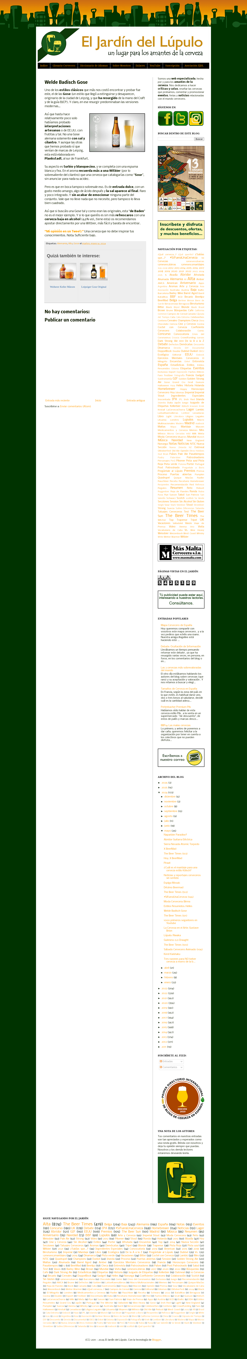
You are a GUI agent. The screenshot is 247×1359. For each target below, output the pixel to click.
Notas (173, 444)
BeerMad (163, 300)
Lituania (162, 420)
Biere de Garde (121, 1316)
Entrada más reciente (57, 400)
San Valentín (162, 1323)
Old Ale (176, 451)
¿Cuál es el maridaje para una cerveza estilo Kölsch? (180, 869)
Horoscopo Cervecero (185, 1262)
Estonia (175, 369)
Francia (190, 375)
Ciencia (173, 324)
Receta (174, 481)
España (163, 365)
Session (174, 501)
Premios (189, 471)
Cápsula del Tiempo (192, 1316)
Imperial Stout (151, 1235)
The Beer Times (181, 516)
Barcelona (163, 293)
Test (186, 511)
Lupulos (188, 419)
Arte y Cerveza (188, 286)
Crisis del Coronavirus (139, 1279)
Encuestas (175, 361)
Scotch (181, 498)
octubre (169, 806)
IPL (180, 400)
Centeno (162, 320)
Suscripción (172, 65)
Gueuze (200, 382)
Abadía (173, 275)
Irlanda (200, 399)
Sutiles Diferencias (185, 508)
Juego (185, 403)
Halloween (163, 385)
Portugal (199, 464)
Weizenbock (176, 533)
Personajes (164, 461)
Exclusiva (163, 372)
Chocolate (163, 324)
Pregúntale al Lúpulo (170, 471)
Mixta (201, 433)
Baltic (201, 290)
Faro (160, 375)
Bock (194, 307)
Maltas (162, 426)
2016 (195, 268)
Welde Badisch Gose (175, 911)
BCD (180, 297)
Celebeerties (197, 317)
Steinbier (181, 505)
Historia (189, 385)
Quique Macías (183, 478)
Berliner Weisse (186, 301)
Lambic (200, 409)
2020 (174, 271)
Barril (201, 293)
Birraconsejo (171, 304)
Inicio (98, 400)
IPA (174, 399)
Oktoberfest (164, 451)
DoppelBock (165, 351)
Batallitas (163, 297)
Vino (192, 527)
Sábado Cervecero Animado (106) (183, 949)
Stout (189, 505)
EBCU (201, 351)
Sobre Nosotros (122, 65)
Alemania (62, 243)
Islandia (162, 403)
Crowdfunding (188, 337)
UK (202, 520)
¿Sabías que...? (79, 1249)
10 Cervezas (197, 1272)
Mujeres (182, 437)
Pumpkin (199, 474)
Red (192, 484)
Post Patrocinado (169, 467)
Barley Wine (176, 293)
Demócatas (186, 344)
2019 (167, 271)
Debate (163, 344)
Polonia (182, 464)
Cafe (190, 310)
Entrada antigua (136, 400)
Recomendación (179, 484)
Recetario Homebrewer (191, 481)
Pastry (161, 458)
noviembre (170, 801)
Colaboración (183, 330)
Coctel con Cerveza (172, 327)
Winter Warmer (172, 537)
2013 (176, 268)
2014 (182, 268)
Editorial (177, 355)
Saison (173, 495)
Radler (200, 478)
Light (169, 416)
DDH (181, 341)
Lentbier (185, 413)
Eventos (198, 368)
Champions (184, 320)
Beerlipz (199, 297)
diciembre (170, 796)
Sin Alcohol (185, 501)
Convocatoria (181, 334)
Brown (161, 310)
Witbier (184, 536)
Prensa (200, 471)
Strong (162, 508)
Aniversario (188, 283)
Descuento (199, 345)
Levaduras (198, 413)
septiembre (171, 811)
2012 (170, 268)
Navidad (177, 440)
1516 (160, 268)
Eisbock (200, 355)
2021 (181, 271)
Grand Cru (178, 382)
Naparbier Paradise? (175, 834)
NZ (190, 448)
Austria (185, 290)
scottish (189, 498)
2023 (195, 271)
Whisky (200, 533)
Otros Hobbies (196, 451)
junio (167, 826)
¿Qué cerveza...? (167, 254)
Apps (201, 283)
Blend (176, 307)
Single (161, 505)
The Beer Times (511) (175, 915)
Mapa (173, 427)
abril (167, 968)
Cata (172, 317)
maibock (200, 424)
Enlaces (140, 65)
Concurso (164, 334)
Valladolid (178, 523)
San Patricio (192, 495)
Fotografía (179, 376)
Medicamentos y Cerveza (173, 430)
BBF (173, 296)
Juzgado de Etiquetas (140, 1272)
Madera (180, 424)
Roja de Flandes (179, 491)
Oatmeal (199, 447)
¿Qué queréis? (185, 255)
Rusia (160, 495)
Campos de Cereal (177, 314)
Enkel (187, 362)
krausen (194, 406)
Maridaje (186, 426)
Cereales (172, 320)
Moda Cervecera (167, 437)
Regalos (162, 488)
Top (171, 520)
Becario (189, 297)
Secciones (163, 501)
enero (168, 982)
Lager (190, 409)
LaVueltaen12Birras (168, 413)
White (160, 537)
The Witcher (106, 1303)
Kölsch (185, 406)
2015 (189, 268)
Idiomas (179, 392)
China (201, 321)
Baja (193, 290)
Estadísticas (177, 365)
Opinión (184, 451)
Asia (202, 287)
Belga (173, 300)
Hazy (172, 386)
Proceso (162, 474)
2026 (165, 782)
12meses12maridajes (192, 264)
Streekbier (199, 505)
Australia (175, 290)
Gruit (190, 382)
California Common (150, 1316)
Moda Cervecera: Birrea (177, 901)
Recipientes (163, 485)
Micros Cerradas (176, 434)
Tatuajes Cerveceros (170, 511)
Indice (44, 65)
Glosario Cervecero (64, 65)
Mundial (191, 437)
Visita (201, 526)
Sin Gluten (198, 501)
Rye (166, 495)
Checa (194, 320)
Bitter (161, 307)
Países (173, 454)
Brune (169, 310)
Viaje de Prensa (135, 1299)
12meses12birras (167, 264)
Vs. (186, 530)
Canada (191, 314)
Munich (200, 437)
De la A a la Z (194, 341)
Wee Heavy (197, 530)
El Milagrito (53, 1293)
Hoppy (183, 389)
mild (188, 434)
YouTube (155, 65)
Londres (174, 420)
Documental (198, 348)
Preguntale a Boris (193, 468)
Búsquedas (180, 310)
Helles (179, 385)
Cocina (200, 324)
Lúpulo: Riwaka (172, 935)
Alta (70, 243)
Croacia (175, 338)
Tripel (194, 520)
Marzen (200, 427)
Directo (177, 348)
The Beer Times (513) (176, 853)
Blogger (156, 1340)
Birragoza (184, 304)
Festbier (168, 375)
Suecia (170, 508)
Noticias (183, 444)
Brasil (201, 307)
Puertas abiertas (181, 474)
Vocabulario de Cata (170, 530)
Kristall (161, 410)
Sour (167, 505)
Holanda (199, 385)
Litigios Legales (195, 416)
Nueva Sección (190, 1242)
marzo (168, 972)
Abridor (185, 275)
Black (169, 307)
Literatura (179, 417)
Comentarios (168, 1067)
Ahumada (163, 279)
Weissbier (163, 533)
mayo (168, 831)
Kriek (201, 406)
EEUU (188, 354)
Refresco (199, 485)
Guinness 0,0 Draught (176, 940)
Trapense (182, 520)
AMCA (161, 283)
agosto (168, 816)
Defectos (174, 344)
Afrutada (199, 275)
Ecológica (163, 354)
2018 (160, 271)
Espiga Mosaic (172, 883)
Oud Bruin (163, 454)
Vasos (188, 523)
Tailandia (199, 508)
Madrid (189, 423)
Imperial (189, 392)
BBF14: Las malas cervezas (176, 725)
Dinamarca (164, 348)
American (172, 283)
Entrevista (198, 361)
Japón (177, 403)
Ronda (193, 491)
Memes (193, 430)
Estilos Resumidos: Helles (178, 906)
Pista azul (191, 460)
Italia (170, 403)
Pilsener (180, 460)
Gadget (200, 375)
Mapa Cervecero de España (176, 625)
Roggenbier (163, 492)
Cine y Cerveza (187, 324)
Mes (201, 430)
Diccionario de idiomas (94, 65)
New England (195, 440)
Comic (201, 331)
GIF (175, 378)
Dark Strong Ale (168, 341)
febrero (169, 977)
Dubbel (185, 351)
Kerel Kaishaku (172, 954)
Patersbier (175, 458)
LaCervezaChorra (176, 410)
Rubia (201, 492)
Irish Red (189, 399)
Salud (181, 494)
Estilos (190, 365)
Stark (173, 505)
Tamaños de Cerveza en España (179, 688)
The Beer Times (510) (176, 945)
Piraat (167, 863)
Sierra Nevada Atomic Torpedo (181, 844)
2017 (201, 268)
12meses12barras (195, 261)
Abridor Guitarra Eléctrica (178, 839)
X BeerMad (170, 849)
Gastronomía (165, 379)
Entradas (166, 1061)
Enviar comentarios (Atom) (75, 406)
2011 (164, 1047)
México (162, 433)
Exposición (182, 372)
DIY (187, 348)
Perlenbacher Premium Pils (176, 707)
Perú (173, 461)
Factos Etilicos (196, 372)
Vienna (183, 527)
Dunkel (194, 351)
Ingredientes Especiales (187, 395)
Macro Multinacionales (142, 1282)
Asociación (163, 290)
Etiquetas (185, 368)
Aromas (173, 286)
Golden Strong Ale (187, 1259)
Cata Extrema (183, 317)
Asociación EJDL (194, 65)
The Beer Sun (131, 1231)
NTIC (193, 444)
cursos (200, 337)
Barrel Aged (190, 293)
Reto (189, 488)
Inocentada (164, 399)
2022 (188, 271)
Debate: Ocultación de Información (181, 646)
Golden (182, 379)
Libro (161, 416)
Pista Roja (175, 1245)
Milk (194, 433)
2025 (160, 275)
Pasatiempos (196, 454)
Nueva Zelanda (177, 448)
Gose (76, 243)
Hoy (172, 392)
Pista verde (170, 464)
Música (162, 440)
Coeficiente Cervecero (152, 1276)
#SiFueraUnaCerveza (183, 258)
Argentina (162, 287)
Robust (200, 488)
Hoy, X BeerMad (173, 858)
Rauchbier (163, 481)
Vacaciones (164, 523)
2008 (164, 268)
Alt (185, 280)
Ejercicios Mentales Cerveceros (178, 358)
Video (172, 526)
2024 (201, 271)
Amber (200, 279)
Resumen (176, 488)
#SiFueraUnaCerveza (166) (179, 897)
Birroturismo (197, 303)
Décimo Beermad (173, 887)
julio (167, 821)
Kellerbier (175, 406)
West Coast (189, 533)
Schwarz (171, 498)
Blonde (185, 307)
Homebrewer (166, 389)
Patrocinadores (195, 457)
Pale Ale (183, 454)
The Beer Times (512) (176, 892)
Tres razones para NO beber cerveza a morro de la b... (180, 960)
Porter (190, 464)
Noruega (163, 444)
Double (176, 351)
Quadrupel (164, 477)
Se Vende (199, 498)
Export (172, 372)
